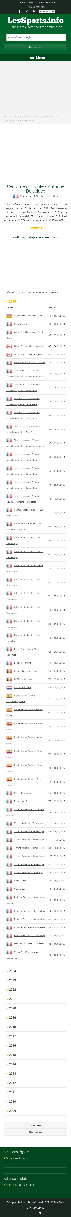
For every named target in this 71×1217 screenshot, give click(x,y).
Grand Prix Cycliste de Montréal (29, 345)
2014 (12, 1064)
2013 (12, 1073)
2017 (12, 1036)
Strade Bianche (21, 880)
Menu (37, 57)
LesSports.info (36, 21)
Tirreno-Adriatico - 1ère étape (28, 872)
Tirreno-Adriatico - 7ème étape (29, 823)
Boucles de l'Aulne (22, 662)
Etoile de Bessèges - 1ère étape (29, 943)
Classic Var (19, 888)
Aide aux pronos (25, 2)
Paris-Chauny (20, 323)
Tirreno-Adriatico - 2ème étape (29, 864)
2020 (12, 1008)
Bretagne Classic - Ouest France (29, 362)
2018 (12, 1027)
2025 (12, 301)
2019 (12, 1017)
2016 (12, 1045)
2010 (12, 1101)
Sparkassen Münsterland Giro (28, 315)
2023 (12, 980)
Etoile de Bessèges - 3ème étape (29, 927)
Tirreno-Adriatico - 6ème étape (29, 831)
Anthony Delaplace (25, 120)
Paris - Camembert (23, 792)
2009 (12, 1111)
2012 (12, 1083)
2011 (12, 1092)
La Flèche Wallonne (23, 679)
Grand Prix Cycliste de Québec (28, 354)
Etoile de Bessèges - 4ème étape (29, 919)
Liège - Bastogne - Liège (25, 670)
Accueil (12, 116)
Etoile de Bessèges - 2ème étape (29, 935)
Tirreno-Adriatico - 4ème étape (29, 847)
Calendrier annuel (46, 2)
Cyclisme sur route (29, 116)
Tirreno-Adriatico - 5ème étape (29, 839)
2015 (12, 1055)
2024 (12, 971)
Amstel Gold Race (22, 687)
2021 (12, 999)
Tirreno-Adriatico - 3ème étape (29, 855)
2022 (12, 989)
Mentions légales (17, 1158)
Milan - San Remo (22, 801)
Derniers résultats (36, 6)
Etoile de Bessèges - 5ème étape (29, 910)
